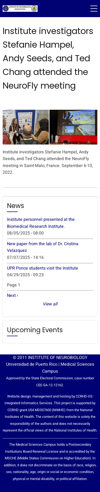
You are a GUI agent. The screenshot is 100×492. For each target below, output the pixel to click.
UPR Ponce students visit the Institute (42, 268)
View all (50, 304)
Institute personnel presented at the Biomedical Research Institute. (41, 223)
